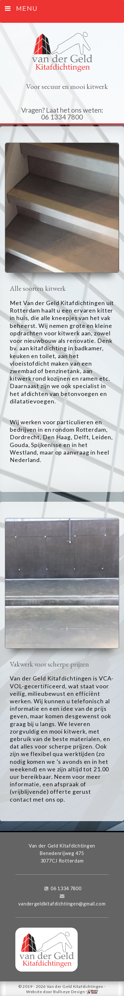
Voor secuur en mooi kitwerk (67, 86)
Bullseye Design (69, 991)
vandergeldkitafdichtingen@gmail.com (61, 903)
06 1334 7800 (66, 888)
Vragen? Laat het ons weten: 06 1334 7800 (62, 113)
